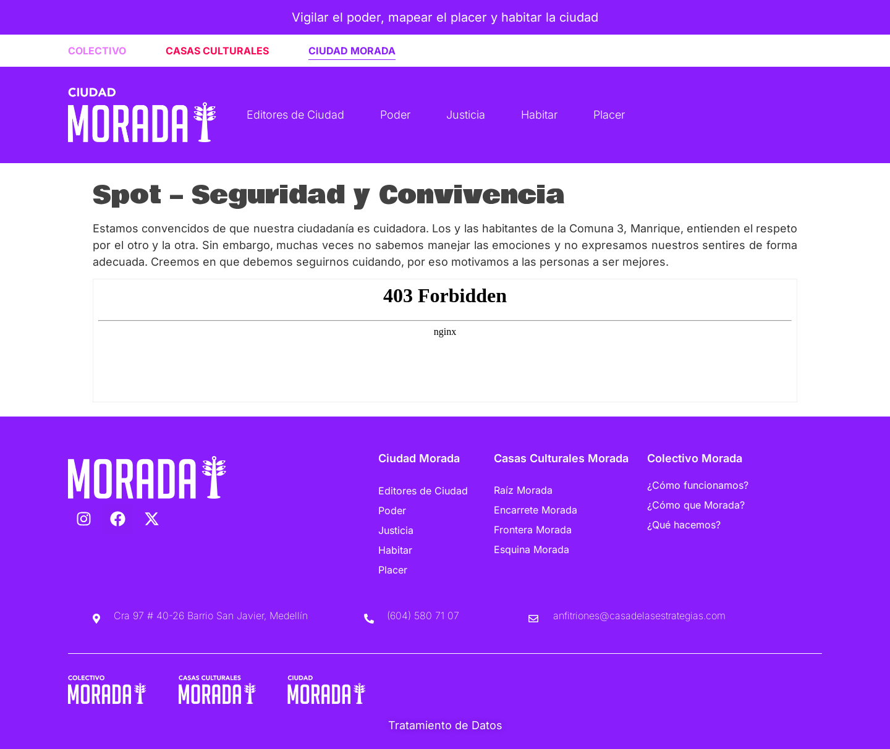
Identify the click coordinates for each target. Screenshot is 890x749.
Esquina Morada (531, 549)
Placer (609, 114)
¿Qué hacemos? (684, 524)
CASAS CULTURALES (217, 50)
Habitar (539, 114)
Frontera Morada (533, 529)
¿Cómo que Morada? (696, 505)
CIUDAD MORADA (352, 50)
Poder (395, 114)
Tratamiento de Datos (445, 725)
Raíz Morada (523, 490)
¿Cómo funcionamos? (697, 485)
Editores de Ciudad (295, 114)
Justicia (465, 114)
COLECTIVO (97, 50)
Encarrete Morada (535, 510)
